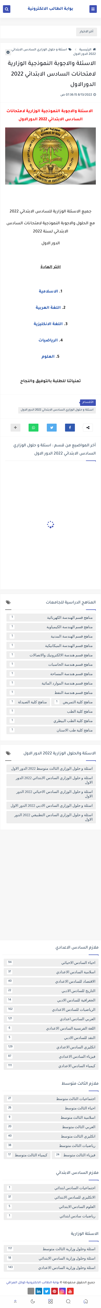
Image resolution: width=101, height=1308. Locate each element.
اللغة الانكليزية (48, 324)
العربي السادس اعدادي (51, 1019)
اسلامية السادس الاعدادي (51, 972)
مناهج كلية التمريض (73, 702)
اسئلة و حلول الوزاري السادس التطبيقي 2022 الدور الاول (53, 817)
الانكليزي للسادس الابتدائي (51, 1197)
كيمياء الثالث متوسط (27, 1155)
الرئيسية (87, 50)
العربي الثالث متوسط (51, 1127)
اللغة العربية (48, 308)
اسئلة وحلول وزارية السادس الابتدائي (51, 1258)
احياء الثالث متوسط (51, 1108)
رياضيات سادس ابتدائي (51, 1216)
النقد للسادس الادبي (51, 1038)
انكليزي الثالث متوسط (51, 1136)
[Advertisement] (50, 886)
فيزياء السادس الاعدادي (51, 1056)
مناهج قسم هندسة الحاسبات (51, 664)
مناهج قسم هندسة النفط (51, 692)
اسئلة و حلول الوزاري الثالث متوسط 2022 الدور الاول (52, 768)
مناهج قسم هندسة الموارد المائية (51, 683)
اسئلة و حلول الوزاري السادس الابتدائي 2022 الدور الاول (57, 410)
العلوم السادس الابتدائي (51, 1206)
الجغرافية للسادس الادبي (51, 1000)
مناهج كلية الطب (51, 711)
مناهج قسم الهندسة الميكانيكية (51, 646)
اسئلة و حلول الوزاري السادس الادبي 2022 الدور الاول (52, 806)
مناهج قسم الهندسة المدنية (51, 636)
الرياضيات (48, 340)
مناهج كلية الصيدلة (28, 702)
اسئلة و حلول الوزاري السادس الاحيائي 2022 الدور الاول (54, 794)
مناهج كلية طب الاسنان (51, 730)
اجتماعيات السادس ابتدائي (51, 1188)
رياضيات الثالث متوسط (51, 1145)
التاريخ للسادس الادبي (51, 991)
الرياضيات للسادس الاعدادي (51, 1009)
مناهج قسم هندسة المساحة (51, 674)
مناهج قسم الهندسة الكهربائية (51, 617)
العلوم (48, 357)
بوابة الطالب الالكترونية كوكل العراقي (32, 1283)
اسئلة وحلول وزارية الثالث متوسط (51, 1249)
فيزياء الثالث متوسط (75, 1155)
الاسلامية (48, 292)
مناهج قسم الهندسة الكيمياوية (51, 627)
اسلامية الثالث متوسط (51, 1117)
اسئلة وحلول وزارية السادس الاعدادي (51, 1268)
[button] (70, 428)
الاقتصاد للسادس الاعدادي (51, 981)
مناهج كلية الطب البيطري (51, 721)
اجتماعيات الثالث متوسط (51, 1099)
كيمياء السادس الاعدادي (51, 1066)
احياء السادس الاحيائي (51, 962)
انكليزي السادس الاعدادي (51, 1047)
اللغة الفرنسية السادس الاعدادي (51, 1028)
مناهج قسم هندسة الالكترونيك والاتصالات (51, 655)
